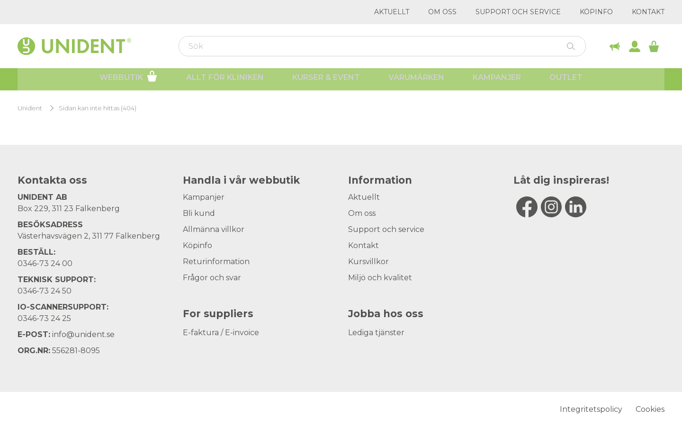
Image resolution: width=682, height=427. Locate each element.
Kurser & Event (326, 80)
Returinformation (216, 261)
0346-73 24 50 (45, 290)
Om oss (442, 12)
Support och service (518, 12)
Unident (30, 108)
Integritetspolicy (591, 409)
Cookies (650, 409)
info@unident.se (83, 334)
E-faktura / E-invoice (221, 332)
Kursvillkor (368, 261)
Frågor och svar (212, 277)
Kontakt (648, 12)
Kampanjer (497, 80)
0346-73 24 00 (45, 263)
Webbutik (128, 79)
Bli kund (199, 213)
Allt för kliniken (225, 80)
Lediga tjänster (376, 332)
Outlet (566, 80)
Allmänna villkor (213, 229)
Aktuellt (391, 12)
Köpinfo (596, 12)
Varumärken (416, 80)
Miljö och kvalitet (380, 277)
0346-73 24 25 (44, 318)
